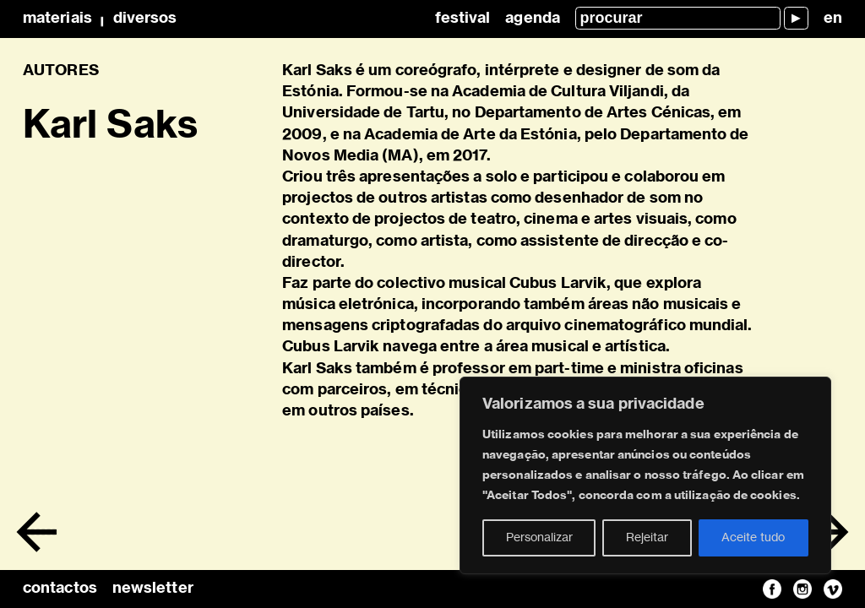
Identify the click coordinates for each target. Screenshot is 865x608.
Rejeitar (647, 538)
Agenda (532, 18)
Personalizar (539, 538)
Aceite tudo (753, 538)
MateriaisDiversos (100, 18)
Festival (463, 18)
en (833, 18)
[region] (645, 475)
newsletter (152, 588)
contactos (60, 588)
